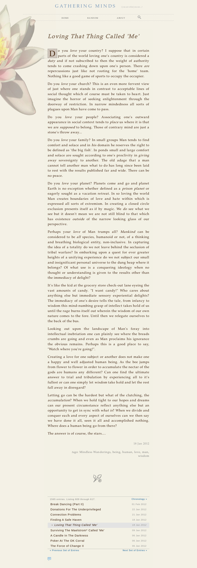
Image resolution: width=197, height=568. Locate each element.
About (121, 17)
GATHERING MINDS (85, 6)
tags (75, 452)
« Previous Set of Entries (64, 550)
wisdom (143, 456)
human (127, 452)
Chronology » (139, 499)
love (137, 452)
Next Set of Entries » (135, 550)
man (145, 452)
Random (92, 17)
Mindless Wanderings (95, 452)
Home (65, 17)
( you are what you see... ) (131, 7)
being (116, 452)
